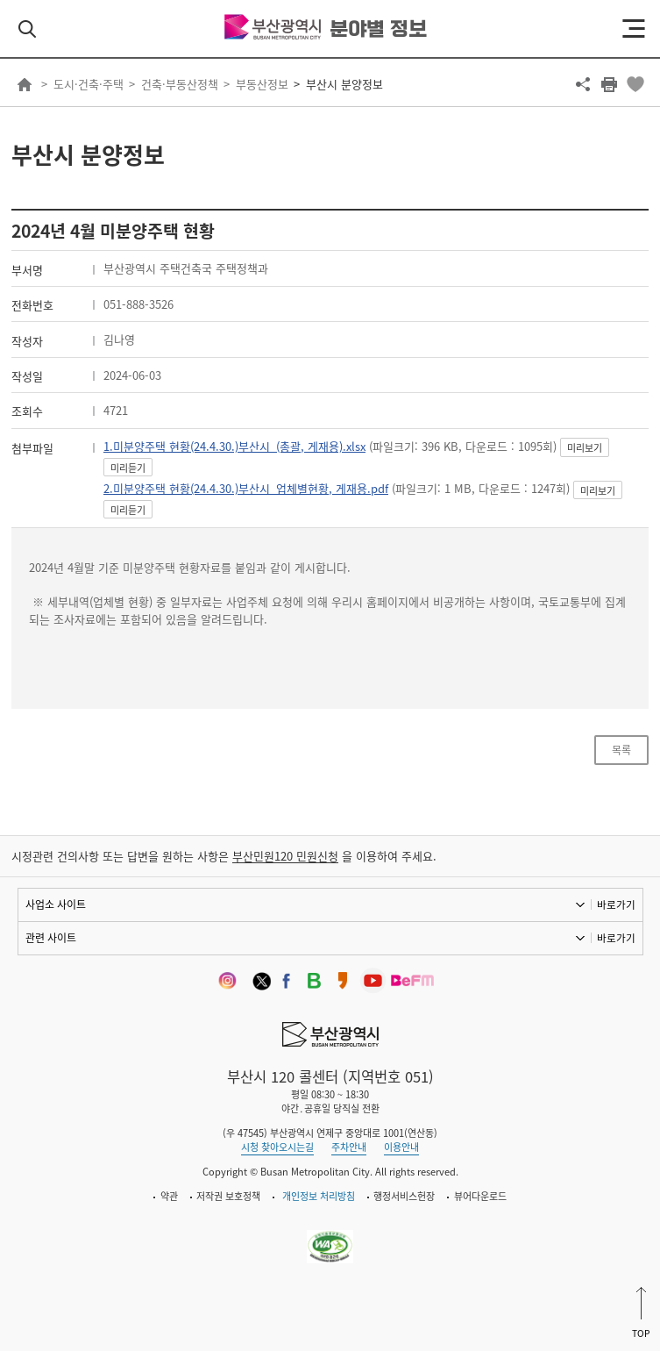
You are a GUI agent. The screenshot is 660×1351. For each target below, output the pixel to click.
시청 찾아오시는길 (277, 1147)
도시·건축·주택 (88, 83)
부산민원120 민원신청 (285, 855)
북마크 (635, 84)
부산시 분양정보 (344, 83)
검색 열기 (27, 29)
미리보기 (584, 447)
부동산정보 (262, 83)
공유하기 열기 (583, 84)
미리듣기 (127, 468)
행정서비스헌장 (404, 1196)
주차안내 (348, 1147)
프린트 (609, 84)
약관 (169, 1196)
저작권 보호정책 (228, 1196)
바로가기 (616, 904)
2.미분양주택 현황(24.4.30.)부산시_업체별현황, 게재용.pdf (245, 488)
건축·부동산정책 (179, 83)
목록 (621, 750)
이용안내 (401, 1147)
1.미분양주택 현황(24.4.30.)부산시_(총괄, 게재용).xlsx (234, 446)
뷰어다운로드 (480, 1196)
